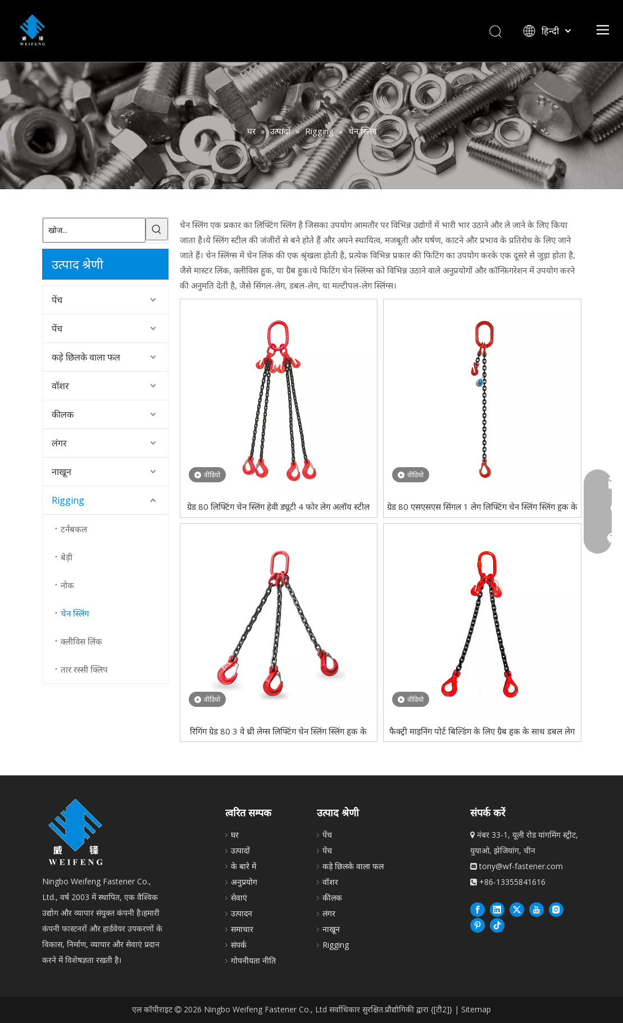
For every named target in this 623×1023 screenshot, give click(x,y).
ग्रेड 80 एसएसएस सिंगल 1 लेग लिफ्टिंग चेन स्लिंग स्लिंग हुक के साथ (482, 506)
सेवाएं (239, 897)
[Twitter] (517, 909)
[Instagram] (556, 909)
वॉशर (60, 386)
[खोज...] (94, 230)
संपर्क (239, 944)
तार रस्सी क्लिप (84, 669)
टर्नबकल (74, 529)
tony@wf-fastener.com (521, 866)
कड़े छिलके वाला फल (86, 357)
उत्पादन (241, 913)
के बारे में (243, 866)
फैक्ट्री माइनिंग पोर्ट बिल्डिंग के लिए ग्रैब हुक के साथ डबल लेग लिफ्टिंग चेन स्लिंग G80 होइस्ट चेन (482, 730)
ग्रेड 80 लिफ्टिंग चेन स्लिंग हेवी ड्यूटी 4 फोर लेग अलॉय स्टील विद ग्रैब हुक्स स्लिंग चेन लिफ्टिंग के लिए (278, 506)
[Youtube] (536, 909)
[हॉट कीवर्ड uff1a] (156, 229)
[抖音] (497, 925)
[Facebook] (477, 909)
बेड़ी (66, 557)
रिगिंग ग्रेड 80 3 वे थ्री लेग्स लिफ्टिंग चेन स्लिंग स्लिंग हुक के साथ (278, 730)
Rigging (68, 500)
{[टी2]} (441, 1009)
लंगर (59, 443)
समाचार (242, 929)
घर (235, 834)
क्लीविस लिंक (81, 641)
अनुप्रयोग (244, 881)
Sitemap (476, 1009)
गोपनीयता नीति (253, 960)
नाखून (61, 471)
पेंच (57, 300)
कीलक (63, 414)
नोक (67, 585)
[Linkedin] (497, 909)
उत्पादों (240, 850)
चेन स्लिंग (75, 613)
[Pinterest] (477, 925)
